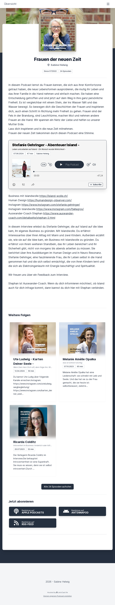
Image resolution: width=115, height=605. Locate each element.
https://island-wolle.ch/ (53, 195)
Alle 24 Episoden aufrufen (57, 486)
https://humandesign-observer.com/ (49, 200)
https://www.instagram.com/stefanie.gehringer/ (51, 204)
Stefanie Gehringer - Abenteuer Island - (46, 145)
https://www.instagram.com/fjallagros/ (60, 209)
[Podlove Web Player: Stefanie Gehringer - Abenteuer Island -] (57, 172)
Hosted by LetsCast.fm (57, 592)
